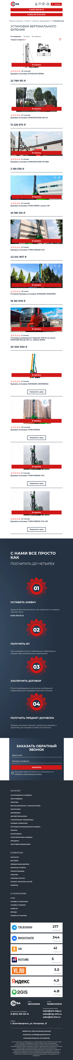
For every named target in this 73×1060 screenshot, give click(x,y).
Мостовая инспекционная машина (25, 827)
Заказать (36, 767)
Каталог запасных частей (21, 881)
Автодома (15, 841)
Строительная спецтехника (22, 820)
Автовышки (15, 813)
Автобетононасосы (19, 816)
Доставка (15, 860)
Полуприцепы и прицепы (21, 795)
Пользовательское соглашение (36, 1038)
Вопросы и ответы (18, 867)
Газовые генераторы (19, 823)
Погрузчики (16, 809)
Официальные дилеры (20, 864)
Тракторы (14, 802)
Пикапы (14, 830)
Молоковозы (16, 834)
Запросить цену (37, 392)
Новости (14, 908)
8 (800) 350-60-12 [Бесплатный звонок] (36, 10)
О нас (13, 898)
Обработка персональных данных (36, 1031)
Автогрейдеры (16, 799)
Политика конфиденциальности (36, 1034)
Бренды (14, 912)
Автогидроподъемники (21, 844)
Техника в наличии (19, 915)
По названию (16, 36)
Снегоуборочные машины (21, 837)
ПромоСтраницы (17, 871)
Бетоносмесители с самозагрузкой (25, 806)
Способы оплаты (18, 878)
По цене (26, 36)
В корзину (36, 65)
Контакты (15, 857)
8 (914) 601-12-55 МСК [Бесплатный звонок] (36, 15)
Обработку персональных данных (28, 774)
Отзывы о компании (19, 901)
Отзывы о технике (18, 905)
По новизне (36, 36)
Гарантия (14, 874)
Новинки (14, 885)
